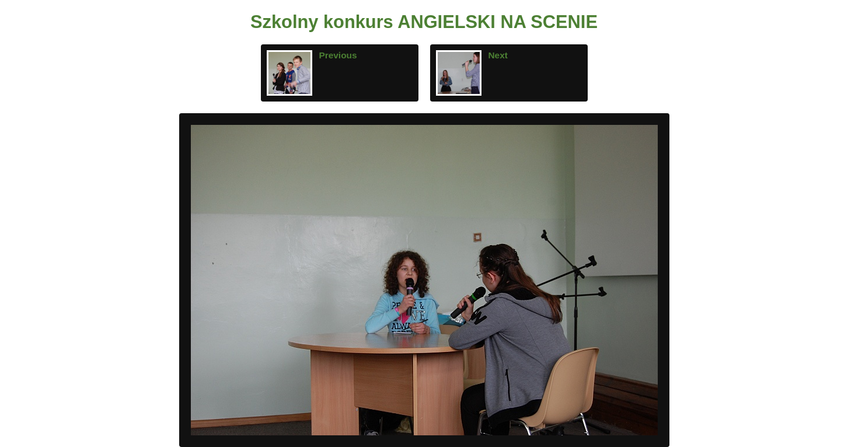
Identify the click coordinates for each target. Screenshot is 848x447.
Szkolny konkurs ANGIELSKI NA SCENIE (424, 22)
